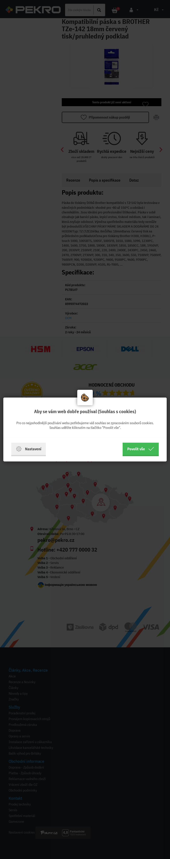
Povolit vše (140, 449)
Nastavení (28, 449)
